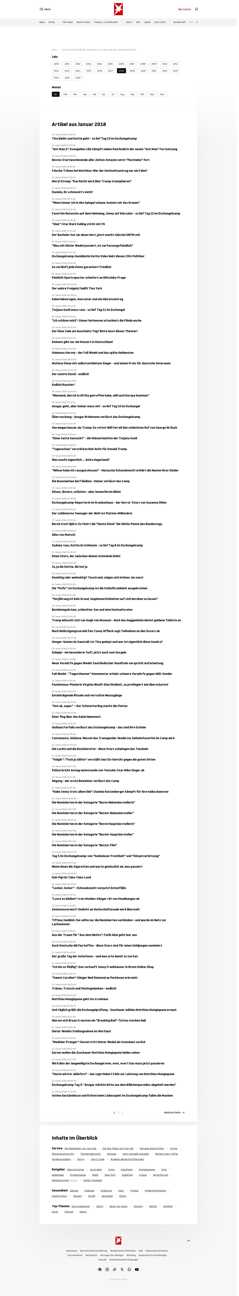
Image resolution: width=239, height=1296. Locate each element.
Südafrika (127, 1174)
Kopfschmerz (59, 1196)
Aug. (122, 94)
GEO (138, 22)
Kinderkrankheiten (155, 1190)
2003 (88, 63)
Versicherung (160, 1174)
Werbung (131, 1255)
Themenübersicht (90, 1153)
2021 (154, 70)
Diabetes (89, 1190)
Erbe (164, 1169)
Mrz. (75, 94)
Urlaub (143, 1174)
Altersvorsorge (75, 1169)
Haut (121, 1190)
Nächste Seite (174, 1112)
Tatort (99, 1206)
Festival (68, 1211)
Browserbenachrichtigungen (124, 1259)
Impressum (71, 1251)
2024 (56, 77)
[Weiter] (197, 22)
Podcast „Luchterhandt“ (106, 22)
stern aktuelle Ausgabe (136, 1153)
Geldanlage (58, 1174)
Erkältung (106, 1190)
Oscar (55, 1211)
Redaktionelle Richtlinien (123, 1251)
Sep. (133, 94)
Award (82, 1211)
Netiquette (91, 1255)
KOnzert (138, 1206)
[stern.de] (118, 9)
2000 (56, 63)
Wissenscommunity (63, 1153)
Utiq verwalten (74, 1255)
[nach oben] (188, 1240)
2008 (143, 63)
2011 (175, 63)
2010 (164, 63)
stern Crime (160, 22)
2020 (143, 70)
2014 (77, 70)
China (111, 1169)
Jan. (56, 94)
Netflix (153, 1206)
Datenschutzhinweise (157, 1251)
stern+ (129, 22)
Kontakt (102, 1259)
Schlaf (91, 1196)
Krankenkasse (78, 1174)
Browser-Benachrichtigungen (127, 1159)
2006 (121, 63)
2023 (175, 70)
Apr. (85, 94)
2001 (67, 63)
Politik (192, 22)
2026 (78, 77)
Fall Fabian (67, 22)
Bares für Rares (118, 1206)
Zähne (122, 1196)
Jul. (113, 94)
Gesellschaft (179, 22)
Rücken (77, 1196)
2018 (121, 70)
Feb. (65, 94)
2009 (154, 63)
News (42, 22)
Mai (94, 94)
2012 (56, 70)
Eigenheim (127, 1169)
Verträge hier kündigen (112, 1255)
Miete (95, 1174)
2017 (110, 70)
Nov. (152, 94)
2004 (99, 63)
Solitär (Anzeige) (92, 1180)
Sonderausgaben (61, 1159)
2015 (88, 70)
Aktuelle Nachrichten (152, 1148)
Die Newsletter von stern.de (80, 1148)
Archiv (173, 1148)
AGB (141, 1251)
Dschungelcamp (81, 1206)
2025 (67, 77)
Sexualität (107, 1196)
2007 (132, 63)
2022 (164, 70)
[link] (196, 9)
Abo (184, 9)
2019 (132, 70)
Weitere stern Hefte (166, 1153)
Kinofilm (168, 1206)
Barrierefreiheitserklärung (93, 1251)
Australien (96, 1169)
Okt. (142, 94)
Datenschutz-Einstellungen (153, 1255)
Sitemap (111, 1153)
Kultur (54, 50)
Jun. (104, 94)
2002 (77, 63)
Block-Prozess (83, 22)
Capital (147, 22)
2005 (110, 63)
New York (110, 1174)
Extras (51, 22)
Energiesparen (147, 1169)
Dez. (162, 94)
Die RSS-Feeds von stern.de (117, 1148)
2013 (67, 70)
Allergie (74, 1190)
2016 (99, 70)
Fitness (134, 1190)
